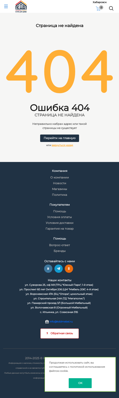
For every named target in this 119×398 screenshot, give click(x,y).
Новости (59, 183)
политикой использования (87, 366)
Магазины (59, 189)
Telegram (58, 269)
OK (80, 383)
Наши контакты (59, 280)
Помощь (59, 211)
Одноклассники (69, 269)
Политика (59, 195)
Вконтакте (48, 269)
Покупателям (59, 205)
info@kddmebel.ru (61, 321)
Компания (59, 171)
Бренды (60, 251)
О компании (59, 177)
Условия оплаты (59, 217)
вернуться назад (62, 145)
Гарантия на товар (60, 228)
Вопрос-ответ (59, 245)
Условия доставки (59, 223)
